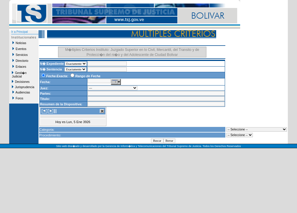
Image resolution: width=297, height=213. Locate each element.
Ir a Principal (19, 31)
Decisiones (20, 81)
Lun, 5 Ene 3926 (78, 122)
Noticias (19, 43)
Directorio (20, 60)
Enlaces (19, 66)
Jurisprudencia (23, 87)
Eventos (19, 49)
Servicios (20, 55)
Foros (17, 98)
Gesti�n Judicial (19, 74)
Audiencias (21, 92)
